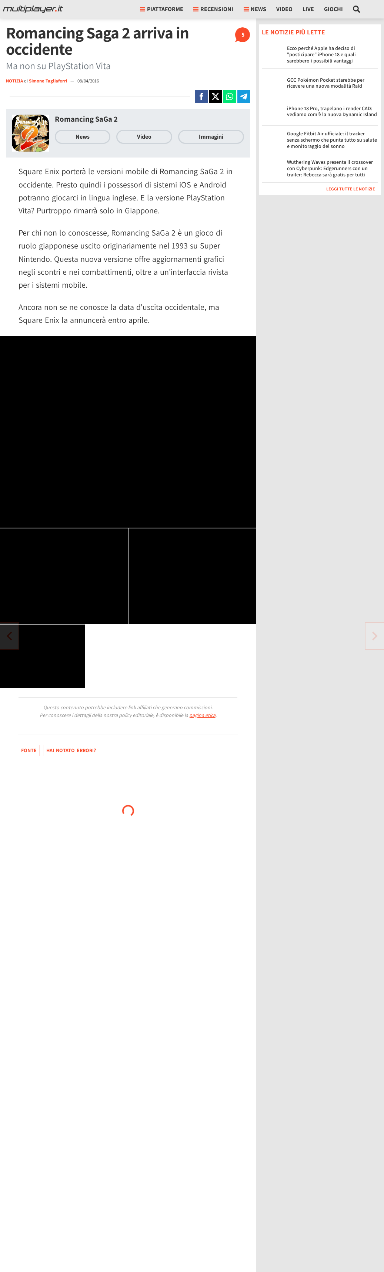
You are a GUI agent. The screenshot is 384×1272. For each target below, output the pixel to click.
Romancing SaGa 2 (86, 119)
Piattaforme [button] (161, 9)
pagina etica (202, 715)
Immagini (211, 137)
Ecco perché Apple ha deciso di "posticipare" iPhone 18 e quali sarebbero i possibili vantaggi (321, 54)
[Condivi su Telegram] (243, 96)
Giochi (333, 9)
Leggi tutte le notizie (350, 189)
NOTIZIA (14, 81)
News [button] (255, 9)
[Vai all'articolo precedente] (374, 636)
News (83, 137)
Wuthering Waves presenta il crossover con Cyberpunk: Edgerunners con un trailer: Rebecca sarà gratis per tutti (330, 168)
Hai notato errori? (71, 750)
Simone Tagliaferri (48, 81)
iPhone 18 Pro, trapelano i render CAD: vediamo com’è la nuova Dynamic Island (332, 111)
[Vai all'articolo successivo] (9, 636)
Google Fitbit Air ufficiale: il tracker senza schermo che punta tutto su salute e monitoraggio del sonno (332, 139)
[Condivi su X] (215, 96)
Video (284, 9)
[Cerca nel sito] (356, 9)
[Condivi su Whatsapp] (229, 96)
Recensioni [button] (213, 9)
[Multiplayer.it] (33, 9)
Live (308, 9)
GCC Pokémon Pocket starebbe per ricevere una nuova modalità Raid (325, 83)
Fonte (29, 750)
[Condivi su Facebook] (201, 96)
